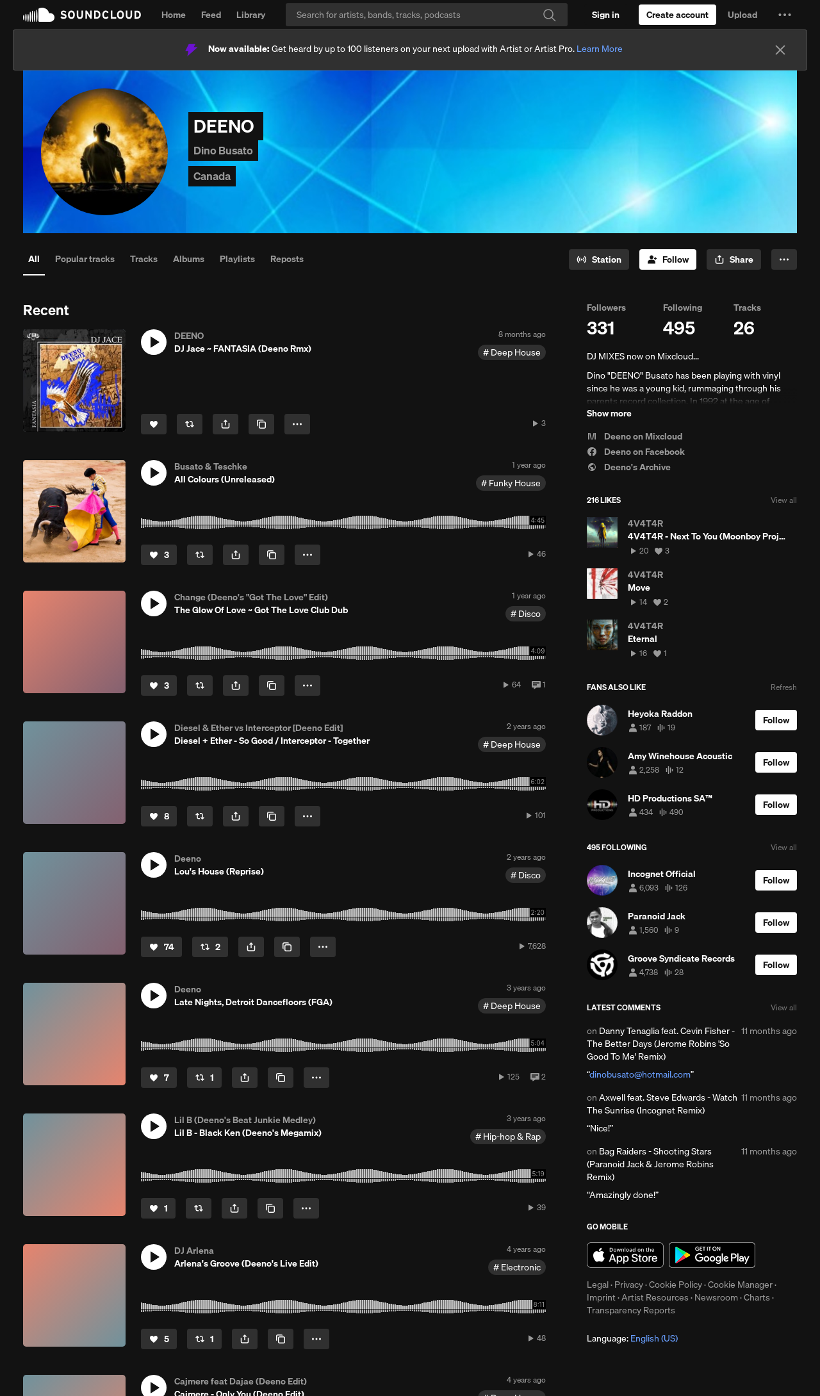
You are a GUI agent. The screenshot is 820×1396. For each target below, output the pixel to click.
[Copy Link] (261, 424)
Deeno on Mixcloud (634, 436)
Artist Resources (655, 1297)
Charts (757, 1297)
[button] (785, 14)
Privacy (628, 1284)
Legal (598, 1284)
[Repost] (189, 424)
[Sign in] (605, 14)
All (34, 259)
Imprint (601, 1297)
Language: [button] (632, 1338)
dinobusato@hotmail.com (640, 1074)
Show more (609, 413)
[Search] (427, 14)
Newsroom (716, 1297)
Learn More (600, 49)
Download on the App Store (625, 1255)
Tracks (144, 259)
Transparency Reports (631, 1310)
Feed (211, 15)
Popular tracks (85, 259)
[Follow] (667, 259)
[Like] (154, 424)
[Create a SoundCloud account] (677, 14)
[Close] (780, 50)
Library (250, 15)
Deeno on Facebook (636, 452)
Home (173, 15)
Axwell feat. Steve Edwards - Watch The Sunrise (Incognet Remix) (662, 1103)
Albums (188, 259)
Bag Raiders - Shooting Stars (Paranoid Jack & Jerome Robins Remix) (650, 1164)
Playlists (237, 259)
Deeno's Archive (629, 467)
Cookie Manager (740, 1284)
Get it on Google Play (712, 1255)
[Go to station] (599, 259)
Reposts (287, 259)
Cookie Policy (675, 1284)
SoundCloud (82, 15)
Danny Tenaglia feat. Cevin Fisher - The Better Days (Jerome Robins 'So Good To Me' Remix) (661, 1043)
